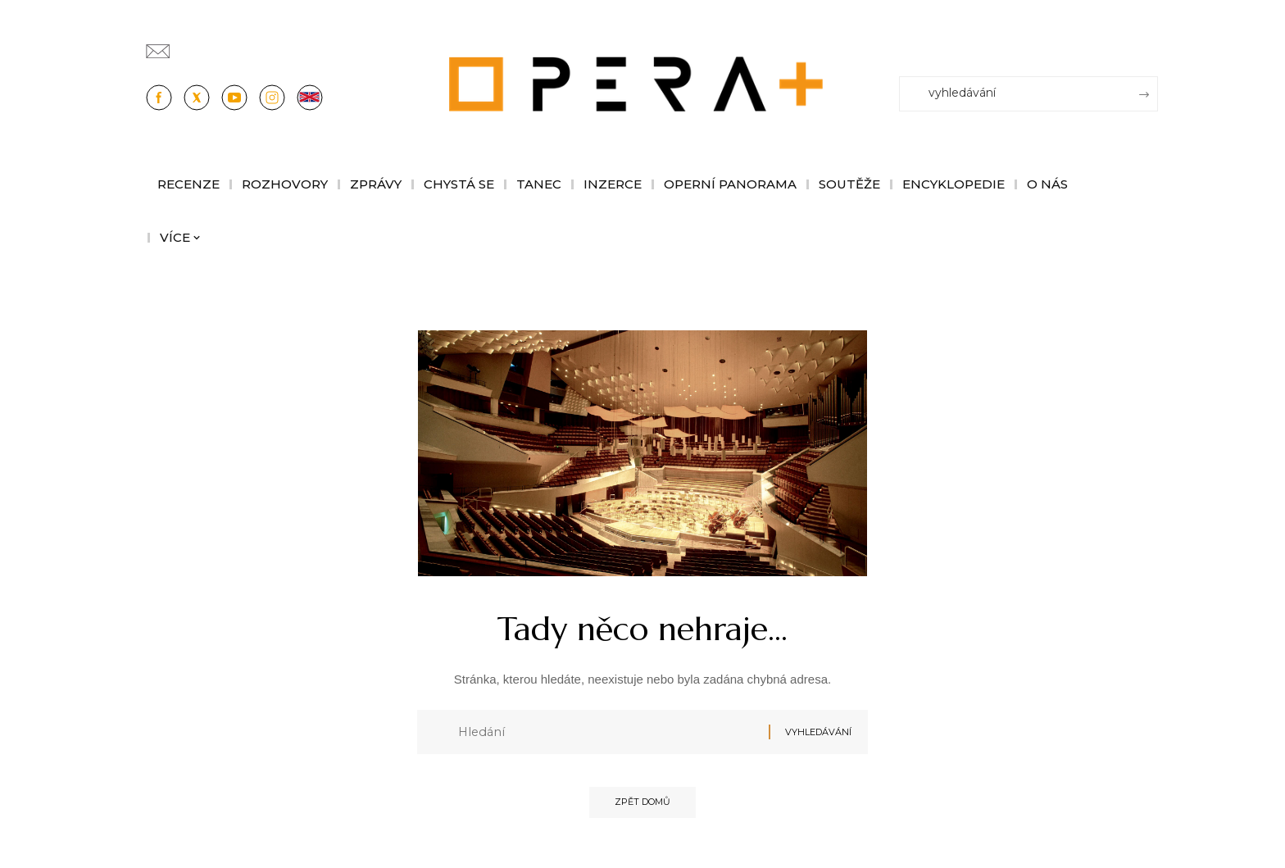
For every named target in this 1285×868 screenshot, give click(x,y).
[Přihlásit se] (1149, 43)
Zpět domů (642, 807)
